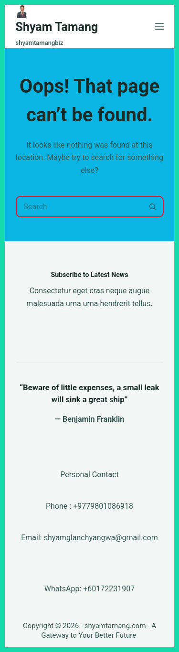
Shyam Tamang (57, 27)
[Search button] (153, 206)
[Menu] (159, 26)
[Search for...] (79, 206)
